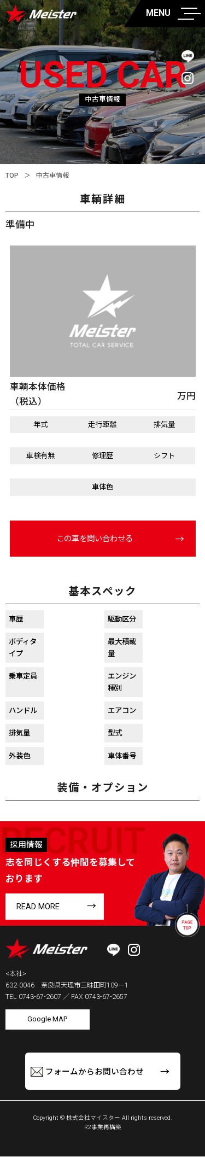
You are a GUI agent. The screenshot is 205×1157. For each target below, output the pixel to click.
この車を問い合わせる (95, 540)
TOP (12, 175)
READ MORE (38, 908)
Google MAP (47, 1020)
